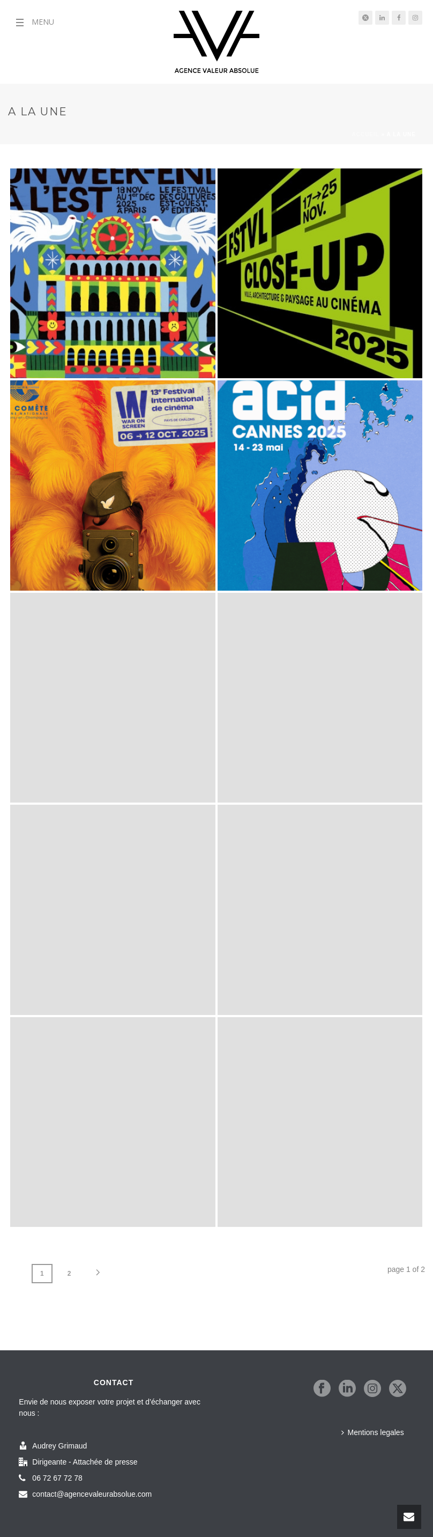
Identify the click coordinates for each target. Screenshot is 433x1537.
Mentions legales (372, 1432)
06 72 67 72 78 (57, 1478)
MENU (43, 22)
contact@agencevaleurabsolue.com (92, 1494)
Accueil (365, 134)
